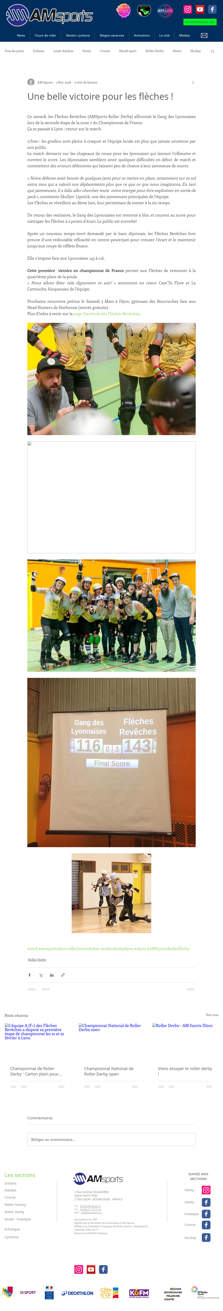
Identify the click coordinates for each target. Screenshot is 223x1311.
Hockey (195, 51)
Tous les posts (14, 51)
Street (86, 51)
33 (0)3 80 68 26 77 (90, 1206)
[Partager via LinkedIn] (52, 975)
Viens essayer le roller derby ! (185, 1071)
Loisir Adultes (63, 51)
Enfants (38, 51)
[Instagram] (187, 9)
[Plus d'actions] (193, 82)
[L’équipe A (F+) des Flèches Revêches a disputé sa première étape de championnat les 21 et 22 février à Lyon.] (38, 1041)
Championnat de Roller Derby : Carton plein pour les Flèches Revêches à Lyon (37, 1071)
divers (177, 51)
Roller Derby (155, 51)
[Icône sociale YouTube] (200, 9)
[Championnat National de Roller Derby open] (111, 1041)
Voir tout (212, 1015)
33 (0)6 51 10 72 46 (90, 1209)
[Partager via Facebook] (29, 975)
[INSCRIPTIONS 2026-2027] (200, 22)
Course (105, 51)
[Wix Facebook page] (212, 9)
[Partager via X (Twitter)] (40, 975)
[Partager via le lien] (63, 975)
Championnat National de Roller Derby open (109, 1071)
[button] (45, 35)
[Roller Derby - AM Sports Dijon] (185, 1041)
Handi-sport (128, 51)
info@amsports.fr (91, 1212)
